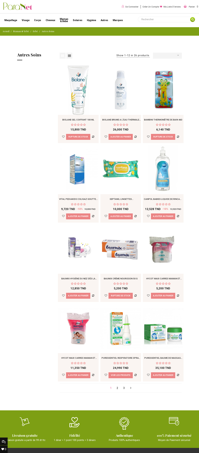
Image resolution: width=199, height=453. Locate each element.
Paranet (113, 448)
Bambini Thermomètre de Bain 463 (163, 104)
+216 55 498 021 (151, 414)
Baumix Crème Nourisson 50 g (121, 232)
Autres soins (29, 55)
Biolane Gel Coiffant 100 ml (78, 104)
